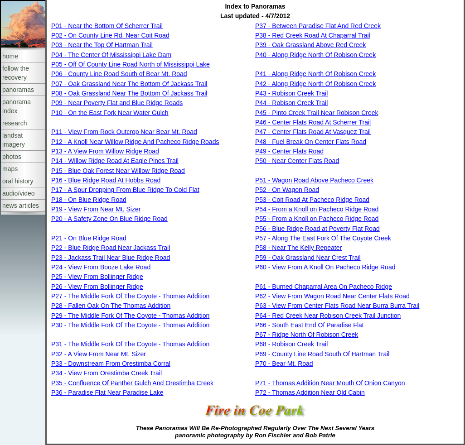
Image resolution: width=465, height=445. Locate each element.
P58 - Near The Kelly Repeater (298, 247)
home (10, 56)
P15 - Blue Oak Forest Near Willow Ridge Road (118, 170)
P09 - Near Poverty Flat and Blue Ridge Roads (117, 102)
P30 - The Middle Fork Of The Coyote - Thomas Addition (130, 325)
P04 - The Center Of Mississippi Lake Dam (111, 54)
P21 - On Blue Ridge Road (88, 238)
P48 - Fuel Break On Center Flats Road (310, 141)
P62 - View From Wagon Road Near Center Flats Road (332, 296)
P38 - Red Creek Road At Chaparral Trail (312, 35)
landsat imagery (13, 140)
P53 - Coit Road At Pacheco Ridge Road (312, 199)
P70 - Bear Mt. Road (284, 363)
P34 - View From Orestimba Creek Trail (106, 373)
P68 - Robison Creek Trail (291, 344)
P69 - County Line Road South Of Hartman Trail (322, 354)
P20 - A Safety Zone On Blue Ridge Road (109, 218)
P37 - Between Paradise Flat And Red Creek (318, 25)
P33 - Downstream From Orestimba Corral (110, 363)
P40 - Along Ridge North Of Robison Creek (315, 54)
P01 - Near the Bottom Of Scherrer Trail (107, 25)
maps (10, 168)
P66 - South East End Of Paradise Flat (309, 325)
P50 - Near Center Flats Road (297, 160)
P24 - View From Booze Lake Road (100, 267)
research (14, 123)
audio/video (18, 193)
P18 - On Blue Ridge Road (88, 199)
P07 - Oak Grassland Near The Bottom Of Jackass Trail (129, 83)
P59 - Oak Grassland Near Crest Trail (308, 257)
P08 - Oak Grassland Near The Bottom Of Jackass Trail (129, 93)
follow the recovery (15, 73)
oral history (17, 181)
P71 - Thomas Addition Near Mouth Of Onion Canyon (330, 383)
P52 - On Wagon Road (287, 189)
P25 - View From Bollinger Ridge (97, 276)
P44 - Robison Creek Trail (291, 102)
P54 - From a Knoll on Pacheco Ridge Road (316, 209)
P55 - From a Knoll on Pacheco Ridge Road (316, 218)
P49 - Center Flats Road (289, 151)
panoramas (18, 89)
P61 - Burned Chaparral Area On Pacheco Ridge (323, 286)
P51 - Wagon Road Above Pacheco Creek (314, 180)
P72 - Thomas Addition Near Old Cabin (310, 392)
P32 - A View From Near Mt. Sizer (98, 354)
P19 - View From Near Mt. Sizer (95, 209)
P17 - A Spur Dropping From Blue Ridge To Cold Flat (125, 189)
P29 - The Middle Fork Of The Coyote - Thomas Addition (130, 315)
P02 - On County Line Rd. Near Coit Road (110, 35)
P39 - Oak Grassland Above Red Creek (310, 44)
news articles (20, 205)
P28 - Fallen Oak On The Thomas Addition (110, 305)
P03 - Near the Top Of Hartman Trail (102, 44)
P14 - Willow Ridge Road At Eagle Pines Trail (115, 160)
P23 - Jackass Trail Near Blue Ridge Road (110, 257)
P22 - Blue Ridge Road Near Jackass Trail (110, 247)
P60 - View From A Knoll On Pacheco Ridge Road (325, 267)
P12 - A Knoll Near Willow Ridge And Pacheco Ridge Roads (135, 141)
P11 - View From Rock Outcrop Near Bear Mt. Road (124, 131)
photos (11, 156)
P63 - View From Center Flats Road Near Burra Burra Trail (337, 305)
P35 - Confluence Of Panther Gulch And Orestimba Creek (132, 383)
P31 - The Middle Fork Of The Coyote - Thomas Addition (130, 344)
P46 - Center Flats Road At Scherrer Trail (313, 122)
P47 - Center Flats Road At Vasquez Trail (313, 131)
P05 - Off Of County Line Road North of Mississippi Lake (130, 64)
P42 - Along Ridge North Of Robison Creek (315, 83)
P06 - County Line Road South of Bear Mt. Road (119, 73)
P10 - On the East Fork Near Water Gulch (110, 112)
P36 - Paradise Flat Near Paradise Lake (107, 392)
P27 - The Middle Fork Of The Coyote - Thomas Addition (130, 296)
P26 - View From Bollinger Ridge (97, 286)
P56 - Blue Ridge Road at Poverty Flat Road (317, 228)
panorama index (16, 106)
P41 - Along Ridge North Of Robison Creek (315, 73)
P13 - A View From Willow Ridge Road (105, 151)
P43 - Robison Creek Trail (291, 93)
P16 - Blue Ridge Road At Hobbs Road (105, 180)
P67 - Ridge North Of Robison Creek (306, 334)
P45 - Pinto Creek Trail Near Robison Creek (316, 112)
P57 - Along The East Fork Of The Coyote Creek (323, 238)
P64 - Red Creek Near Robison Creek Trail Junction (328, 315)
